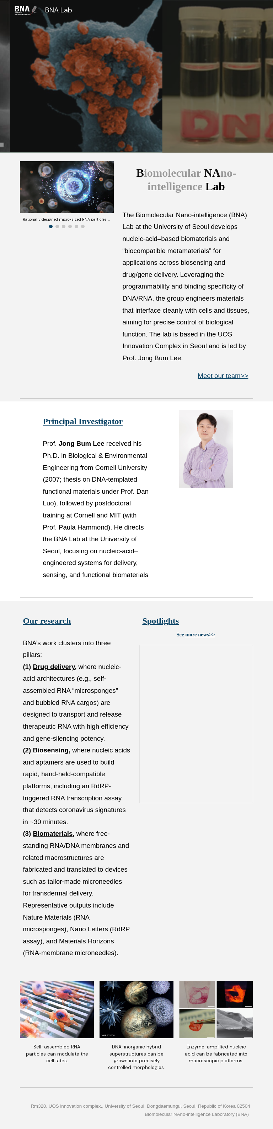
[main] (186, 179)
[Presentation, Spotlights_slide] (196, 724)
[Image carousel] (66, 194)
